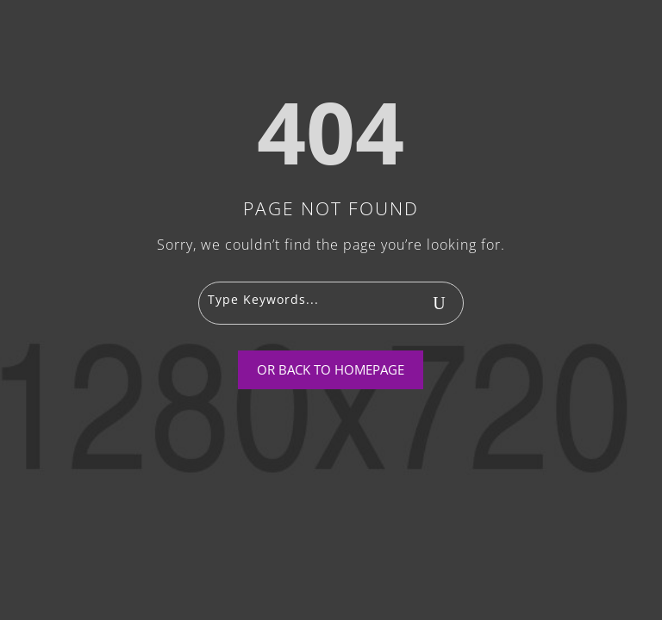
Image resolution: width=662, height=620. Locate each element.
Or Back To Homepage (330, 369)
